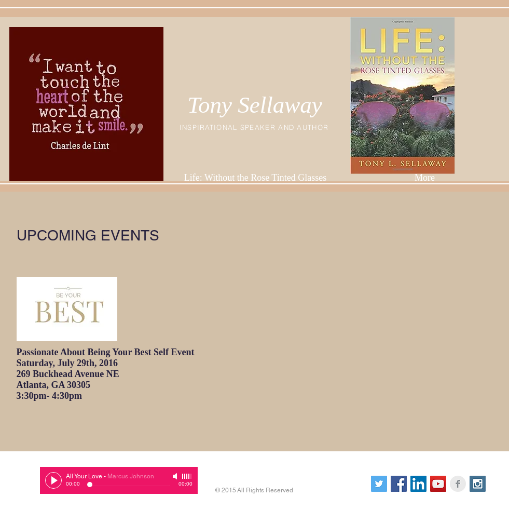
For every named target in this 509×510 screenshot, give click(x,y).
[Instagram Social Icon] (478, 484)
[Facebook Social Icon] (399, 484)
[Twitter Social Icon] (379, 484)
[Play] (53, 480)
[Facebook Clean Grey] (458, 484)
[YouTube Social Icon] (438, 484)
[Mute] (176, 476)
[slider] (187, 476)
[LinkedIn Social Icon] (418, 484)
